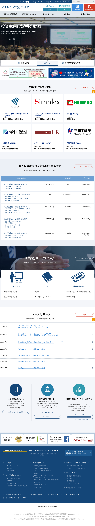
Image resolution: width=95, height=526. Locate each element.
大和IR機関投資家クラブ (74, 466)
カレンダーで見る (83, 166)
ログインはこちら (47, 412)
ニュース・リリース (73, 483)
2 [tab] (48, 59)
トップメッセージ (12, 466)
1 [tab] (45, 59)
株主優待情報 (71, 481)
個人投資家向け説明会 (10, 297)
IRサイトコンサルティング (43, 297)
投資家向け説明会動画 (74, 476)
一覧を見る (84, 87)
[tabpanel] (47, 42)
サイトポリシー (53, 494)
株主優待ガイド (70, 297)
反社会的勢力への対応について (16, 494)
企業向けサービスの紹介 (15, 412)
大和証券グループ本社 (73, 488)
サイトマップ (37, 2)
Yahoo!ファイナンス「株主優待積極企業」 (78, 292)
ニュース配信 (38, 487)
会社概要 (9, 468)
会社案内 (9, 463)
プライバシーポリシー (71, 494)
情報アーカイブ (71, 473)
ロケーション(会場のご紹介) (42, 471)
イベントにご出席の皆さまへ (79, 419)
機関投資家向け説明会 (10, 292)
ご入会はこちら (47, 416)
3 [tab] (50, 59)
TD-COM (9, 481)
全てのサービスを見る (84, 258)
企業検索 (70, 478)
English (48, 2)
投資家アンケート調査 (41, 485)
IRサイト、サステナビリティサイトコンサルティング (45, 476)
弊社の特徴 (10, 471)
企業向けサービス (39, 463)
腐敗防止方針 (37, 494)
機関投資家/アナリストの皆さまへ (77, 463)
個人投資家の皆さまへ (13, 475)
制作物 (37, 292)
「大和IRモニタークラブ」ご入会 (17, 486)
